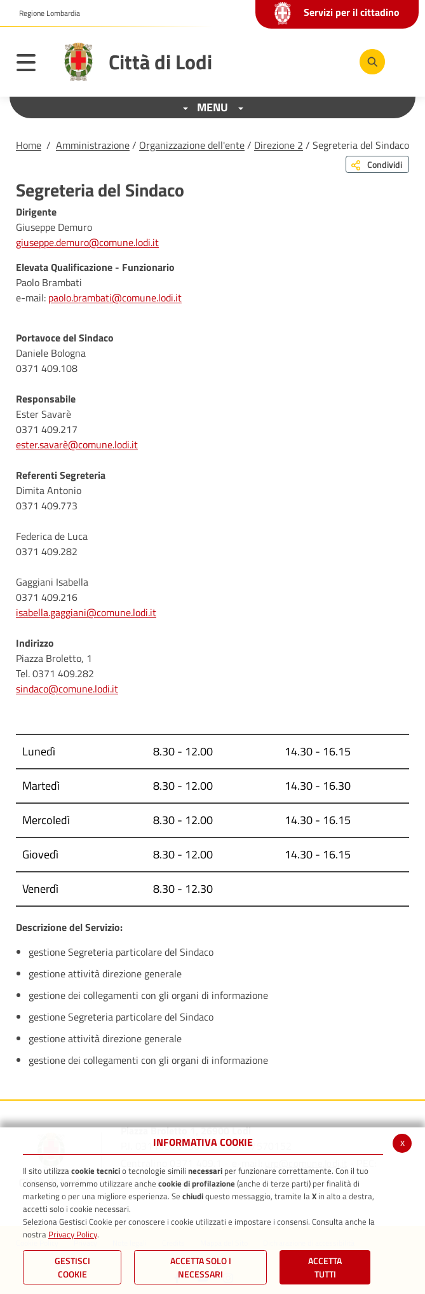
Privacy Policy (72, 1234)
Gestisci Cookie (72, 1267)
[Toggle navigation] (32, 65)
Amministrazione (93, 145)
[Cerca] (372, 61)
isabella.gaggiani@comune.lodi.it (86, 612)
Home (28, 145)
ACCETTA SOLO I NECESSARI (200, 1267)
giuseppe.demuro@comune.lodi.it (87, 242)
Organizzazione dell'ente (192, 145)
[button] (45, 13)
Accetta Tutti (325, 1267)
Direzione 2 (278, 145)
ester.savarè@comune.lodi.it (77, 444)
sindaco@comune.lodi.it (67, 688)
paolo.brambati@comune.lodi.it (115, 297)
